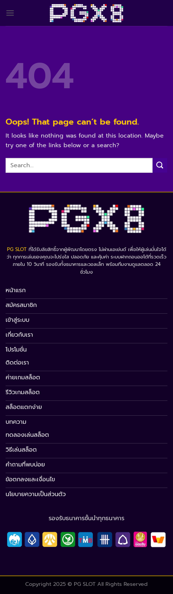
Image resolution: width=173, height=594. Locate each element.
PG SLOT (17, 249)
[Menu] (10, 13)
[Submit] (160, 165)
